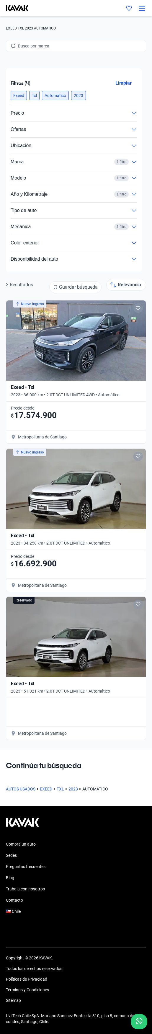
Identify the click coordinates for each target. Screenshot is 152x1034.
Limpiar (123, 83)
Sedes (11, 855)
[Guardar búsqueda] (75, 287)
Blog (10, 877)
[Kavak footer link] (22, 825)
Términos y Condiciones (27, 989)
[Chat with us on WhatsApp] (139, 1021)
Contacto (14, 900)
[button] (19, 95)
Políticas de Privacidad (26, 979)
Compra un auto (21, 844)
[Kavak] (14, 8)
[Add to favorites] (138, 308)
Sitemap (13, 1000)
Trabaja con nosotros (25, 889)
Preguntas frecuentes (25, 866)
